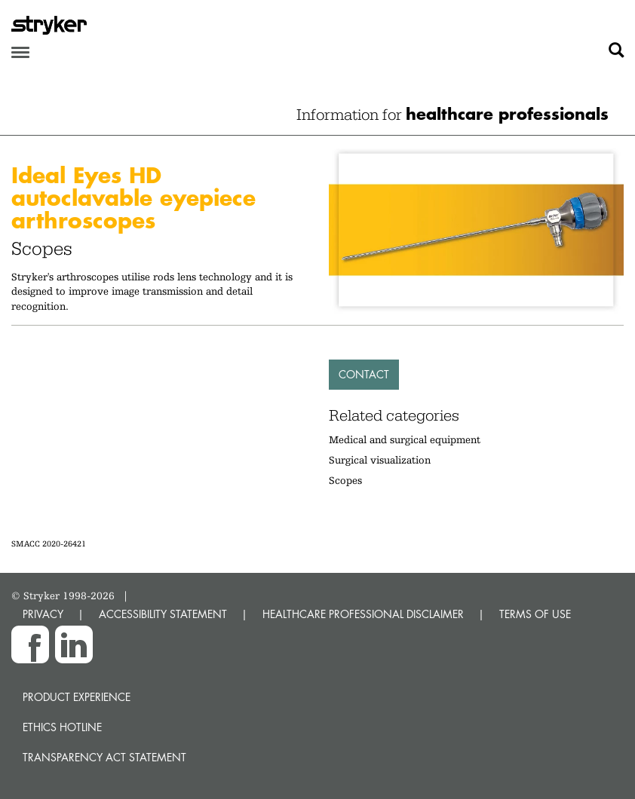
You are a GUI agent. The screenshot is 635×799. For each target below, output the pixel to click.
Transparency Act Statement (104, 757)
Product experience (76, 697)
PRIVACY (43, 614)
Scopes (345, 480)
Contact (364, 374)
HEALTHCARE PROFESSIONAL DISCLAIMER (363, 614)
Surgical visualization (380, 460)
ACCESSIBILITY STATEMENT (163, 614)
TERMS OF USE (535, 614)
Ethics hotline (62, 727)
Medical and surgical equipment (404, 439)
